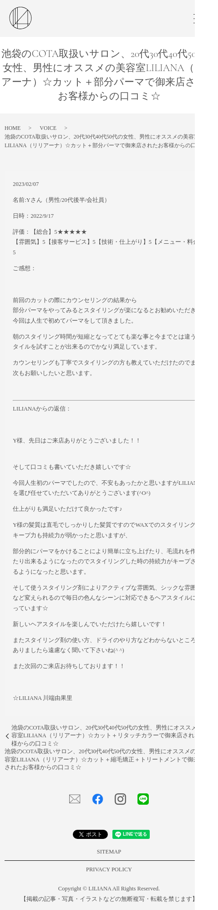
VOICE (48, 128)
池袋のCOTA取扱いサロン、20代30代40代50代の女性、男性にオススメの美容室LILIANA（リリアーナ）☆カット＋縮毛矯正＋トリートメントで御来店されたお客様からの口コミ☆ (105, 759)
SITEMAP (109, 851)
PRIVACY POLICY (109, 869)
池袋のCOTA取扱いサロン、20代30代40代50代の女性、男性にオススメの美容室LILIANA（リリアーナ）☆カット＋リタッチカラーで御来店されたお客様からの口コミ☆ (111, 736)
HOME (12, 128)
